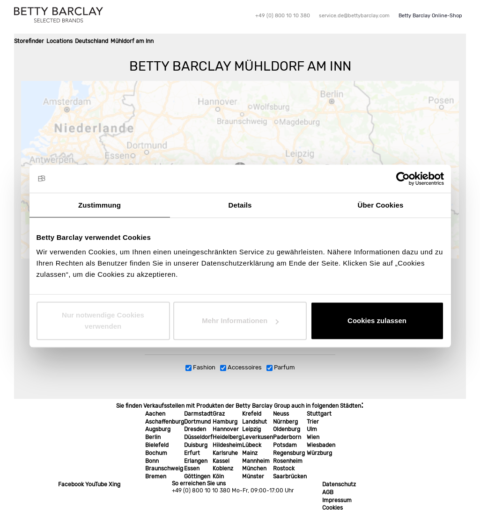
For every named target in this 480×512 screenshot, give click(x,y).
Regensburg (289, 453)
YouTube (96, 484)
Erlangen (195, 461)
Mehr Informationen (240, 321)
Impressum (337, 500)
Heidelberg (227, 437)
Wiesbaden (321, 445)
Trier (313, 421)
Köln (218, 476)
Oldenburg (286, 429)
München (254, 468)
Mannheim (256, 461)
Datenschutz (339, 484)
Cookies (332, 508)
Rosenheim (288, 461)
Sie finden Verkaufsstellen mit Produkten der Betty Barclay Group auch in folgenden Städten (238, 406)
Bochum (156, 453)
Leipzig (251, 429)
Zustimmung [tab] (99, 205)
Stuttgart (319, 414)
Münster (253, 476)
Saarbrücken (290, 476)
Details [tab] (240, 205)
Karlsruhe (225, 453)
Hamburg (225, 421)
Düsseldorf (198, 437)
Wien (313, 437)
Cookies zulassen (376, 321)
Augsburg (157, 429)
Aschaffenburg (164, 421)
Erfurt (192, 453)
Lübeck (251, 445)
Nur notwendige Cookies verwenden (103, 320)
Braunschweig (164, 468)
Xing (114, 484)
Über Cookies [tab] (381, 205)
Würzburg (319, 453)
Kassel (221, 461)
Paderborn (287, 437)
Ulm (312, 429)
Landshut (254, 421)
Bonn (152, 461)
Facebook (71, 484)
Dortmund (197, 421)
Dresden (195, 429)
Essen (191, 468)
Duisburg (195, 445)
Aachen (155, 414)
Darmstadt (198, 414)
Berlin (153, 437)
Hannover (226, 429)
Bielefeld (157, 445)
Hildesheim (227, 445)
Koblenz (223, 468)
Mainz (250, 453)
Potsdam (285, 445)
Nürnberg (285, 421)
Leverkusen (257, 437)
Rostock (284, 468)
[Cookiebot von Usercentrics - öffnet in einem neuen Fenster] (403, 179)
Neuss (281, 414)
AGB (327, 492)
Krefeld (251, 414)
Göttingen (197, 476)
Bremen (155, 476)
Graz (219, 414)
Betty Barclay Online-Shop (430, 16)
